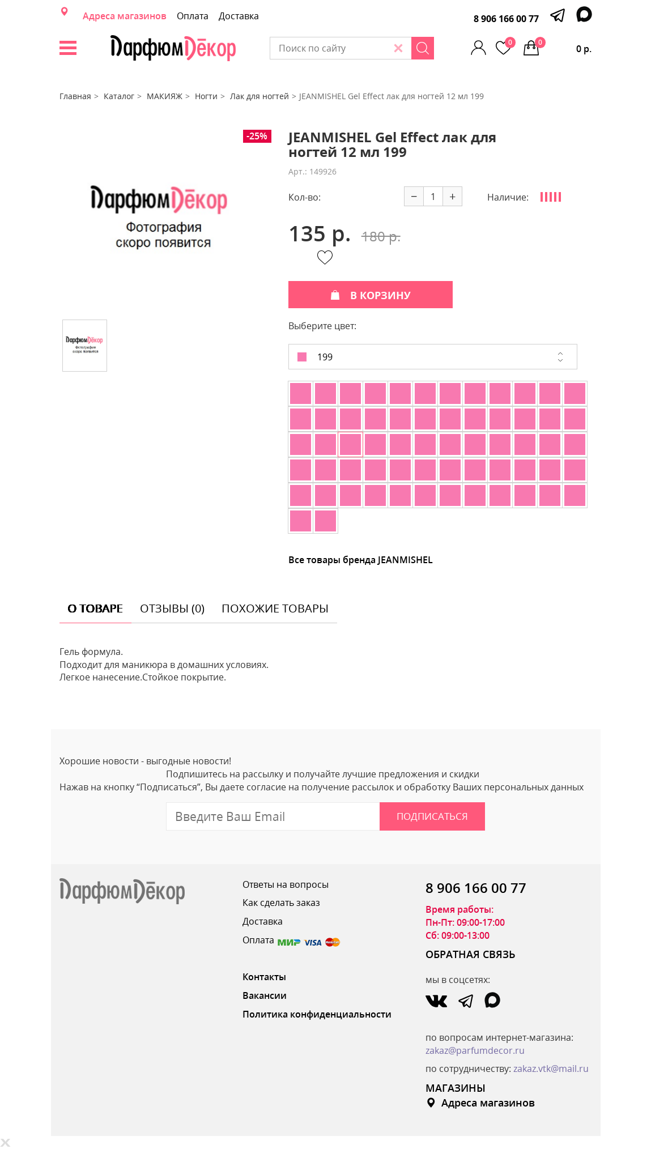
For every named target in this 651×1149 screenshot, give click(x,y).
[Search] (422, 48)
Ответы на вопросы (285, 884)
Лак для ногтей (259, 96)
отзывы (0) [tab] (172, 608)
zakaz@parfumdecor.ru (475, 1050)
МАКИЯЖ (164, 96)
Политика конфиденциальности (317, 1014)
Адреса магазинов (125, 16)
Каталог (119, 96)
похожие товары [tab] (275, 608)
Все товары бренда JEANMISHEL (360, 560)
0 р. (563, 46)
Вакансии (264, 995)
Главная (75, 96)
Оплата (193, 16)
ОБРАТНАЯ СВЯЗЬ (471, 954)
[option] (159, 220)
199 (315, 357)
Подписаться (432, 816)
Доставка (239, 16)
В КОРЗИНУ (370, 295)
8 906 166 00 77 (506, 18)
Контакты (264, 977)
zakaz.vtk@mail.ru (551, 1068)
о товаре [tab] (95, 608)
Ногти (206, 96)
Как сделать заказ (281, 902)
